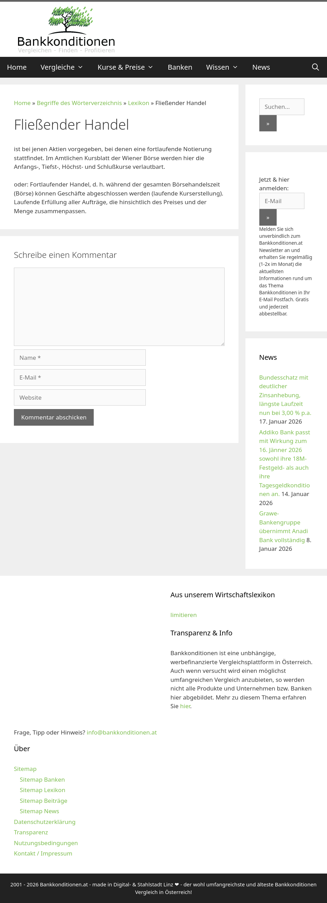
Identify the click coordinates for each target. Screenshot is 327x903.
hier (185, 706)
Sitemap (25, 769)
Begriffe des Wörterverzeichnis (79, 103)
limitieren (183, 615)
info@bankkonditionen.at (122, 732)
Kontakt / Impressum (43, 853)
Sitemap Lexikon (42, 790)
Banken (180, 67)
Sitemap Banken (42, 779)
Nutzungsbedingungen (46, 843)
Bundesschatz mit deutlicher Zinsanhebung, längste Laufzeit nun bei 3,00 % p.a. (285, 395)
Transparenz (31, 832)
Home (17, 67)
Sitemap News (39, 811)
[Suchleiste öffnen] (315, 67)
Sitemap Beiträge (43, 801)
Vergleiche (66, 67)
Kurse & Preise (129, 67)
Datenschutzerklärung (45, 822)
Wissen (225, 67)
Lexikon (138, 103)
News (261, 67)
